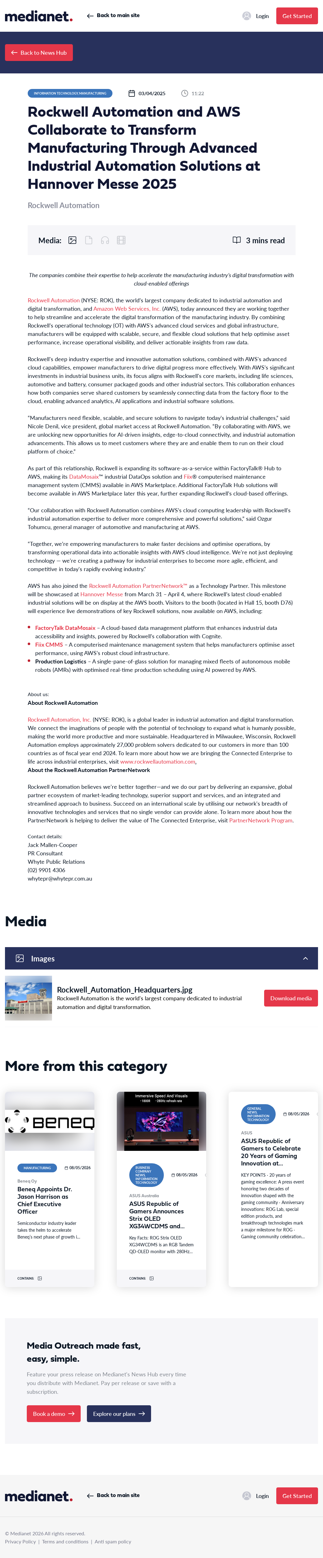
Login (255, 16)
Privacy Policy (20, 1541)
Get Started (297, 16)
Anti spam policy (113, 1541)
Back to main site (113, 16)
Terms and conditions (65, 1541)
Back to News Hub (39, 52)
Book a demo (53, 1413)
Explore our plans (119, 1413)
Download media (291, 998)
